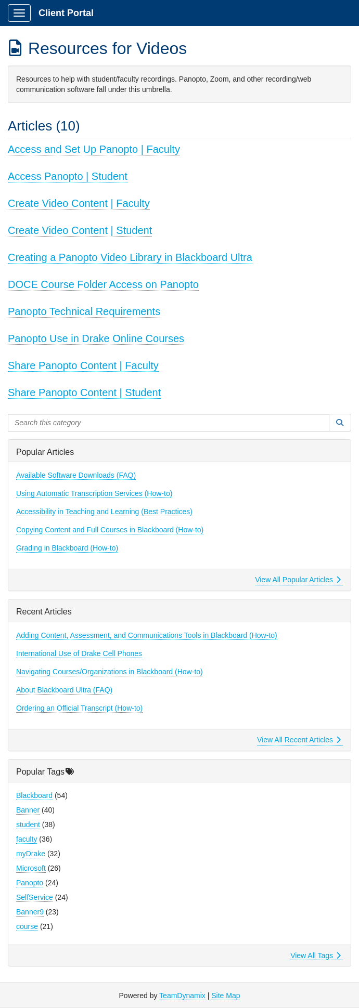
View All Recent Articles (299, 740)
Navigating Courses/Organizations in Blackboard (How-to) (109, 671)
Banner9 (30, 912)
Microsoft (31, 868)
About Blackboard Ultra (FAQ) (64, 690)
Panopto (29, 883)
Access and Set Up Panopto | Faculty (94, 149)
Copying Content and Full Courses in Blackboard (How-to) (109, 530)
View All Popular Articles (298, 579)
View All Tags (315, 955)
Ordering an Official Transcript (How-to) (79, 708)
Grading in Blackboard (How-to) (67, 548)
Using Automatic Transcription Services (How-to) (94, 493)
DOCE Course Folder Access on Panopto (103, 284)
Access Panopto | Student (67, 176)
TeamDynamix (182, 995)
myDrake (30, 853)
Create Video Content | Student (80, 230)
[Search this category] (168, 422)
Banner (28, 810)
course (27, 926)
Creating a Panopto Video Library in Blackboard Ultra (130, 257)
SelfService (34, 897)
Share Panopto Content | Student (84, 392)
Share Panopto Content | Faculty (83, 365)
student (28, 824)
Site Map (225, 995)
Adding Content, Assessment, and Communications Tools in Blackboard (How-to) (146, 635)
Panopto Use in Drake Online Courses (96, 338)
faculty (26, 839)
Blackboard (34, 795)
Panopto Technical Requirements (84, 311)
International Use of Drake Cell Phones (79, 653)
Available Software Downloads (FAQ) (76, 475)
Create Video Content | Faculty (79, 203)
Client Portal (66, 13)
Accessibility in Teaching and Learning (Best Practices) (104, 511)
